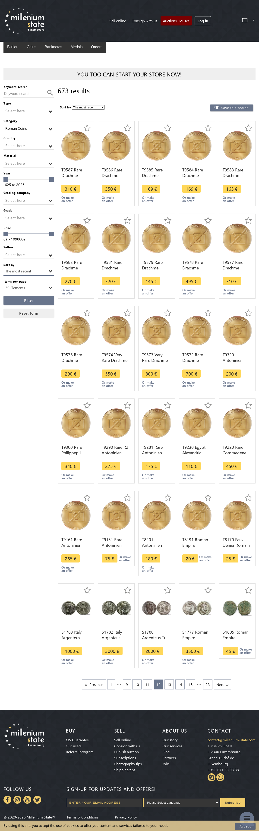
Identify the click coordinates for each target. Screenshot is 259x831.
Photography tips (128, 763)
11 (147, 684)
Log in (203, 20)
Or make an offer (67, 199)
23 (208, 684)
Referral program (80, 751)
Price (7, 228)
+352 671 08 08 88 (223, 769)
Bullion (12, 47)
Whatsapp (220, 777)
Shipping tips (124, 769)
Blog (166, 751)
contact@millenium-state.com (232, 739)
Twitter (37, 800)
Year (6, 173)
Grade (8, 210)
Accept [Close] (245, 826)
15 (191, 684)
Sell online (117, 20)
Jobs (166, 763)
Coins (31, 47)
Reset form (28, 313)
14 (180, 684)
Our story (170, 739)
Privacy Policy (126, 817)
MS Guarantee (77, 739)
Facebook (7, 800)
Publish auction (126, 751)
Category (10, 121)
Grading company (17, 193)
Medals (77, 47)
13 (169, 684)
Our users (74, 745)
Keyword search (15, 87)
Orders (96, 47)
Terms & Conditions (82, 817)
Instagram (17, 800)
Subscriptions (125, 757)
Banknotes (53, 47)
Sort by (9, 265)
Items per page (14, 281)
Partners (169, 757)
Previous (96, 684)
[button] (28, 111)
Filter (28, 300)
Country (9, 138)
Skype (211, 777)
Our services (172, 745)
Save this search (235, 108)
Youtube (27, 800)
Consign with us (144, 20)
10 (137, 684)
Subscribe (233, 802)
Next (220, 684)
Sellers (8, 247)
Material (9, 156)
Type (7, 103)
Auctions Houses (176, 20)
